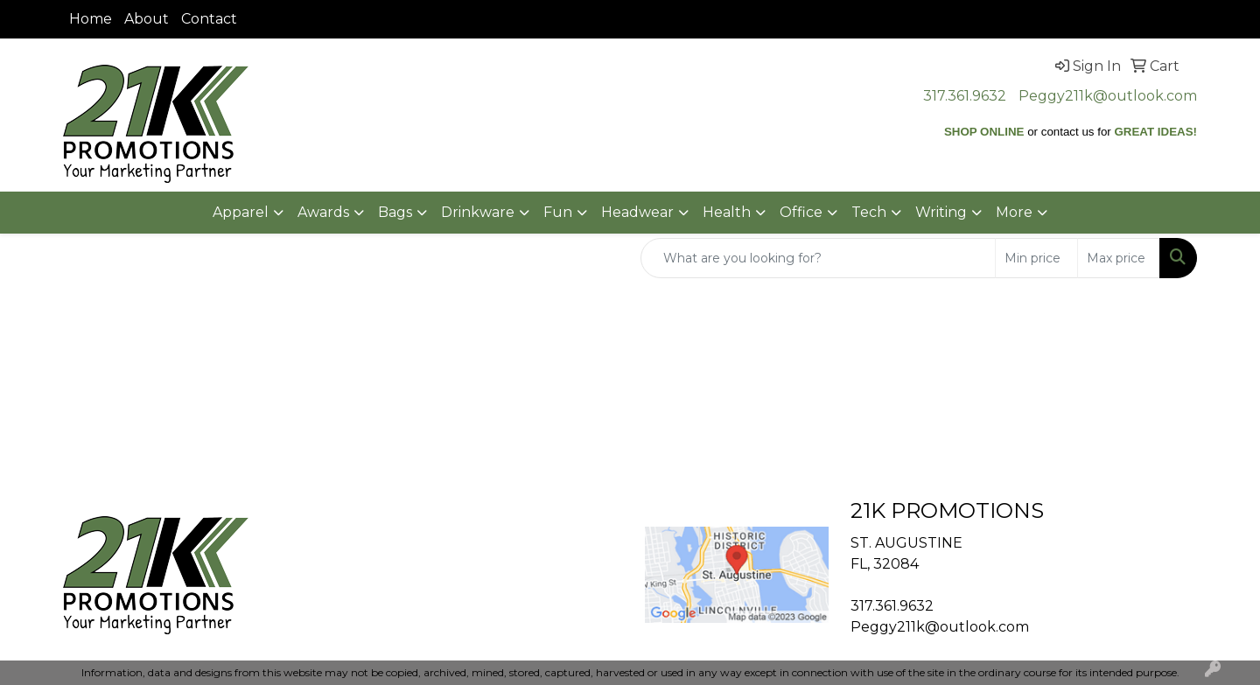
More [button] (1014, 212)
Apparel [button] (241, 212)
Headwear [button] (637, 212)
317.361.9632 (964, 95)
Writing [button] (941, 212)
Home (90, 18)
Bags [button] (395, 212)
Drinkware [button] (477, 212)
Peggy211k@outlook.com (1107, 95)
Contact (209, 18)
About (146, 18)
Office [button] (801, 212)
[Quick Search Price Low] (1036, 258)
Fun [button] (557, 212)
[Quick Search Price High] (1118, 258)
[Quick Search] (818, 258)
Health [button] (727, 212)
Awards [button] (323, 212)
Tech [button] (868, 212)
